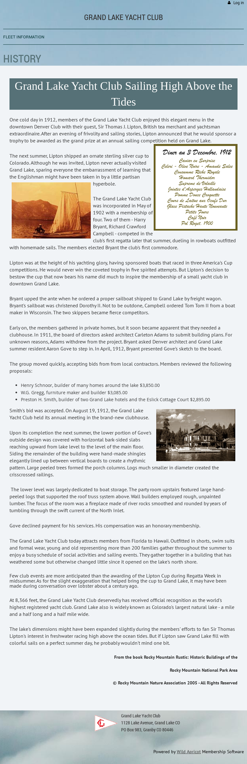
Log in (238, 2)
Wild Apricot (189, 751)
